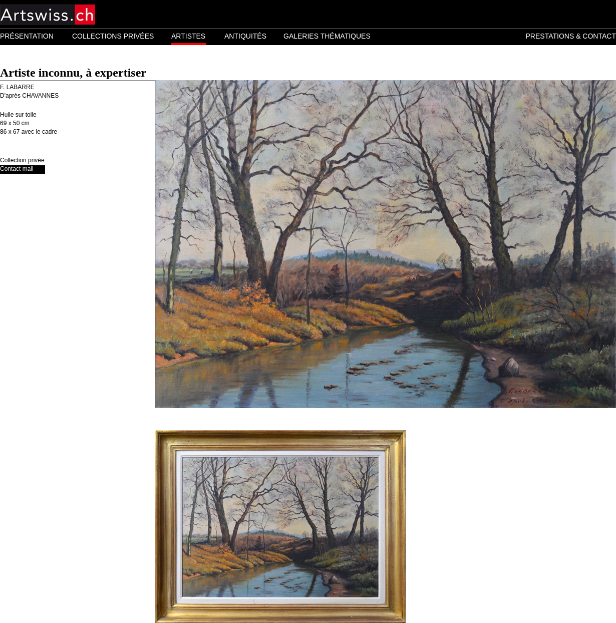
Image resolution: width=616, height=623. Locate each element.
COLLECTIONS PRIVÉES (113, 36)
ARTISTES (188, 36)
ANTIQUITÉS (245, 36)
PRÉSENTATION (27, 36)
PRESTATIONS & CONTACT (571, 36)
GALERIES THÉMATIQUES (327, 36)
